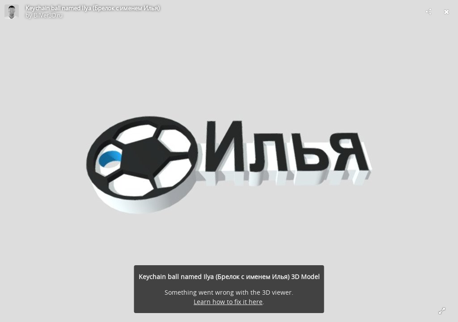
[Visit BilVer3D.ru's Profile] (11, 11)
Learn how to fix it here (228, 301)
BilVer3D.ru (48, 15)
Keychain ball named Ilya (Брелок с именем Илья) (92, 8)
